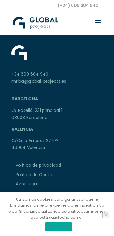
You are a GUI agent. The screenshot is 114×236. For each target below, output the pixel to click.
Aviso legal (27, 184)
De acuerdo (58, 227)
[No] (105, 214)
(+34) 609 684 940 (78, 5)
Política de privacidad (38, 165)
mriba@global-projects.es (38, 81)
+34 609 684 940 (29, 74)
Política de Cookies (36, 175)
